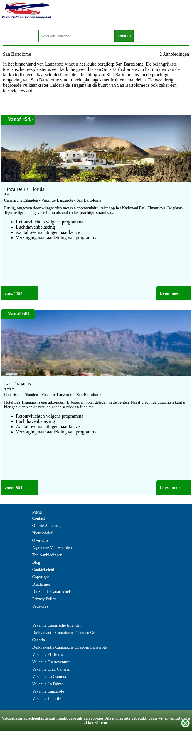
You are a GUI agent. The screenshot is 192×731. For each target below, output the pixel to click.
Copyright (40, 577)
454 (19, 293)
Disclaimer (41, 584)
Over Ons (40, 540)
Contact (38, 518)
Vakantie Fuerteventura (51, 662)
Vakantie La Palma (47, 684)
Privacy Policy (44, 599)
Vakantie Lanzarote (48, 691)
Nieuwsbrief (42, 533)
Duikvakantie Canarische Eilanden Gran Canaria (65, 636)
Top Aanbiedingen (47, 555)
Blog (36, 562)
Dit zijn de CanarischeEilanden (58, 591)
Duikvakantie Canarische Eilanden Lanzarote (69, 647)
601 (19, 487)
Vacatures (40, 606)
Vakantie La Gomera (49, 676)
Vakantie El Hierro (47, 654)
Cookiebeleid (43, 569)
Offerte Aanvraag (46, 525)
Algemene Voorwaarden (52, 547)
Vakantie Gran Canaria (51, 669)
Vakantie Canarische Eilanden (57, 625)
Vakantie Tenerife (46, 698)
